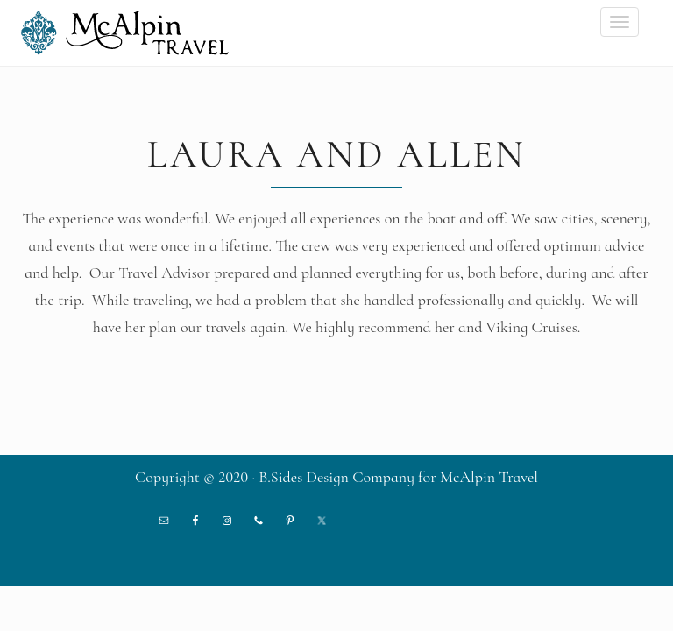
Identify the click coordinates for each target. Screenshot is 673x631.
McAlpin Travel (130, 32)
